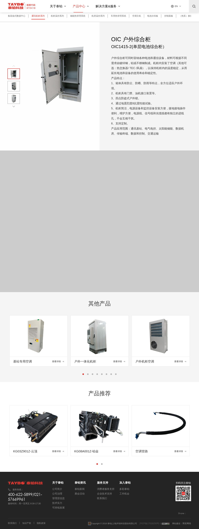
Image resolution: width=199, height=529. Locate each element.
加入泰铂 (125, 482)
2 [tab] (88, 375)
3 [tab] (93, 375)
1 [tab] (83, 375)
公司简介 (57, 489)
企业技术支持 (104, 493)
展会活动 (80, 493)
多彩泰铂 (124, 489)
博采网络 (186, 523)
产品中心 (81, 6)
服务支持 (102, 482)
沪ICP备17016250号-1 (150, 523)
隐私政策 (41, 523)
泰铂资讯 (80, 482)
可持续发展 (58, 507)
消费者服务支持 (105, 489)
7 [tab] (111, 375)
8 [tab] (116, 375)
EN (176, 6)
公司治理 (57, 493)
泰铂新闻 (80, 489)
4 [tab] (97, 375)
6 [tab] (107, 375)
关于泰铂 (58, 6)
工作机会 (124, 493)
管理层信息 (58, 498)
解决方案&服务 (108, 6)
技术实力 (57, 503)
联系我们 (102, 498)
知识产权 (26, 523)
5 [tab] (102, 375)
